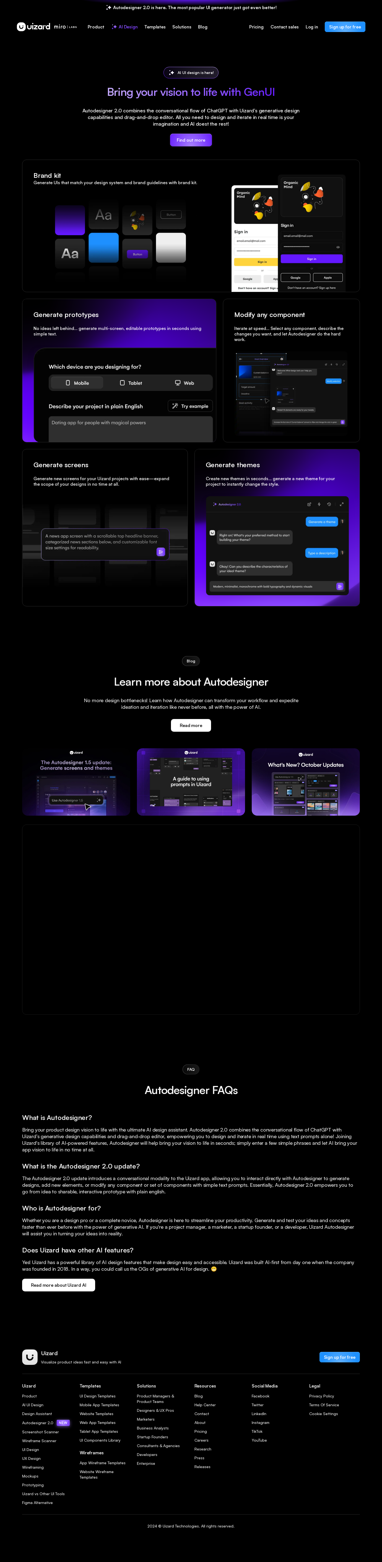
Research (202, 1449)
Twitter (258, 1404)
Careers (201, 1440)
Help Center (205, 1404)
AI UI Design (32, 1404)
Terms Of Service (324, 1404)
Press (199, 1457)
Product (29, 1396)
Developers (147, 1454)
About (200, 1422)
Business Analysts (153, 1428)
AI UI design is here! (196, 72)
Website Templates (96, 1413)
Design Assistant (37, 1413)
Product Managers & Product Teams (155, 1399)
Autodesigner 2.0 (46, 1423)
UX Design (31, 1458)
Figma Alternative (37, 1502)
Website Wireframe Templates (97, 1474)
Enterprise (146, 1463)
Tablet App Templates (99, 1431)
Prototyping (33, 1484)
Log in (312, 27)
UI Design (30, 1449)
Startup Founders (152, 1436)
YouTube (259, 1440)
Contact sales (285, 27)
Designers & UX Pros (155, 1410)
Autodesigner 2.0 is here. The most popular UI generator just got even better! (195, 7)
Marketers (146, 1419)
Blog (198, 1396)
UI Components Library (100, 1440)
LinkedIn (259, 1413)
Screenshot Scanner (40, 1431)
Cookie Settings (323, 1413)
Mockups (30, 1476)
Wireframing (33, 1467)
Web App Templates (98, 1422)
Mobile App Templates (99, 1404)
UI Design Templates (98, 1396)
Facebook (260, 1396)
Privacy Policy (321, 1396)
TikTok (257, 1431)
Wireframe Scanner (39, 1440)
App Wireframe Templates (103, 1462)
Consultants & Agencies (158, 1445)
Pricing (256, 27)
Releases (202, 1466)
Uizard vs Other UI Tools (43, 1493)
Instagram (260, 1422)
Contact (201, 1413)
